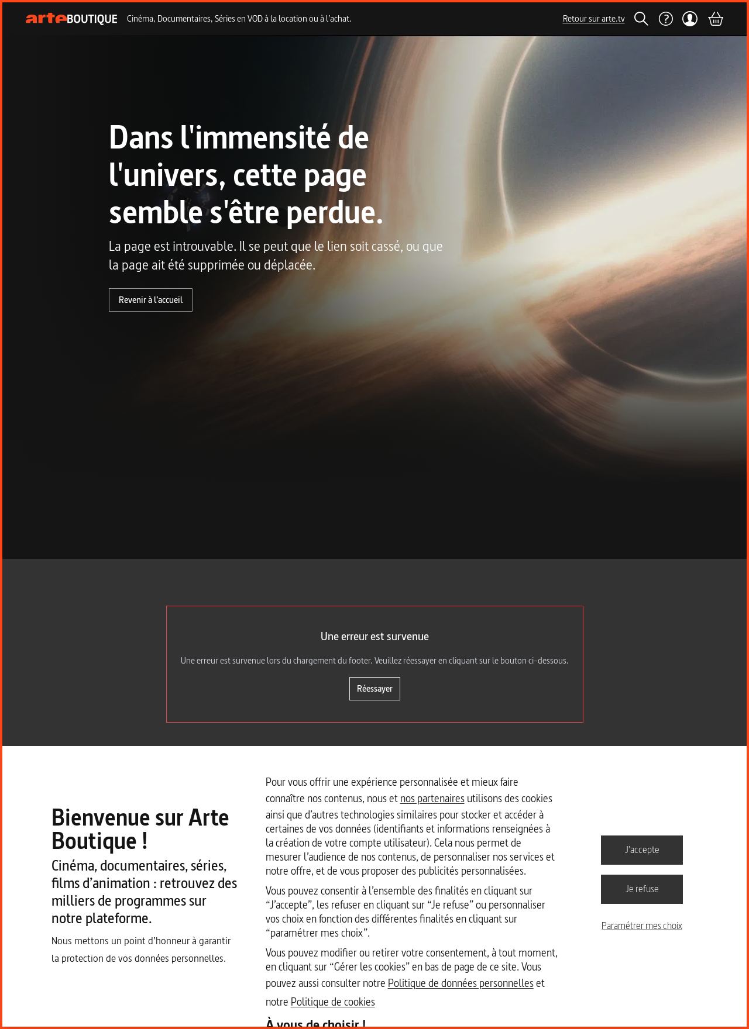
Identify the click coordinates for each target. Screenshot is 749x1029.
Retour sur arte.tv (594, 18)
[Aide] (665, 18)
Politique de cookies (333, 1002)
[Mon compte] (690, 18)
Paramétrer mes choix (642, 925)
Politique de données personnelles (461, 983)
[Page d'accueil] (72, 19)
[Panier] (715, 18)
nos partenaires (432, 798)
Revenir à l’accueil (151, 299)
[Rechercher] (641, 18)
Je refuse (642, 888)
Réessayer (375, 688)
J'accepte (642, 849)
